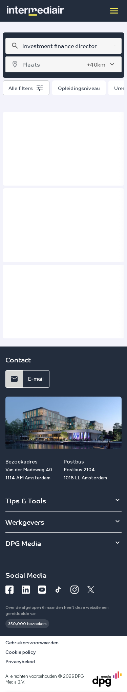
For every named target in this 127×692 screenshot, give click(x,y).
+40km (96, 64)
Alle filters (20, 88)
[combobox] (62, 46)
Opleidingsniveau (79, 88)
